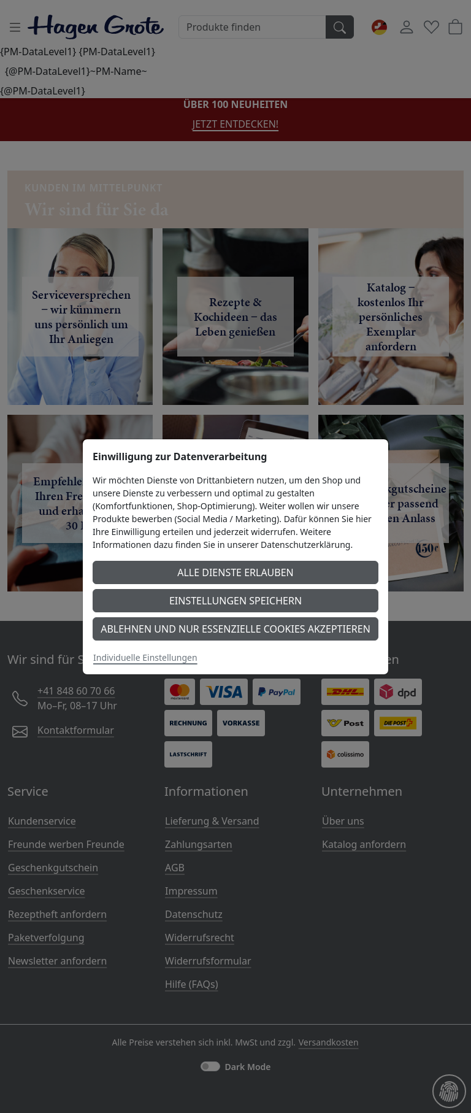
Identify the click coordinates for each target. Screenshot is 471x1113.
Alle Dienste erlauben (235, 572)
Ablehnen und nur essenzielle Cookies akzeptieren (235, 629)
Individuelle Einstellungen (145, 657)
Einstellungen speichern (235, 600)
